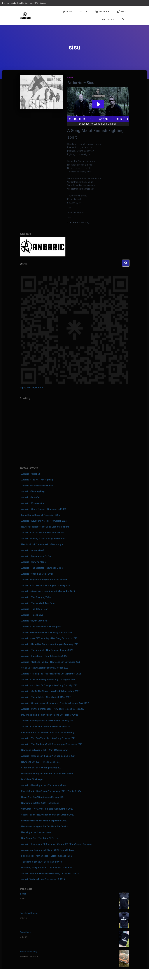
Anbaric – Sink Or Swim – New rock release (42, 532)
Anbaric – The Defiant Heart (34, 609)
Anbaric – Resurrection (32, 503)
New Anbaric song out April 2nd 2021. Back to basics (47, 773)
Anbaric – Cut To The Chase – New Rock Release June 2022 (50, 691)
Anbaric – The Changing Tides (36, 597)
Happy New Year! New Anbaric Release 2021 (43, 797)
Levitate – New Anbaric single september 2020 (44, 820)
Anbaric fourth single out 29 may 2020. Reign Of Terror (48, 850)
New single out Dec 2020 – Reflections (40, 803)
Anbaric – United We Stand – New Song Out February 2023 (49, 644)
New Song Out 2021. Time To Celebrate (40, 762)
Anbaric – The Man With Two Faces (38, 603)
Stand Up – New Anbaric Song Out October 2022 (44, 668)
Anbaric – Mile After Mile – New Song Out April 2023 (46, 632)
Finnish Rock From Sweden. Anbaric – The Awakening (47, 732)
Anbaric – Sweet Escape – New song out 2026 (43, 509)
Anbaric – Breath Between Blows (37, 485)
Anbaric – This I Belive (32, 615)
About (83, 12)
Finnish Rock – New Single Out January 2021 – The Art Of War (51, 791)
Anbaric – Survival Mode (33, 562)
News (121, 11)
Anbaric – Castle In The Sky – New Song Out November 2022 (50, 662)
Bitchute (5, 3)
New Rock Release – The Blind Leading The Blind (45, 527)
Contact (108, 19)
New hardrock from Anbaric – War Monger (42, 544)
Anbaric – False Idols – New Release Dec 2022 (44, 656)
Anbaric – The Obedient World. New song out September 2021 (51, 744)
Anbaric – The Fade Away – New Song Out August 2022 (48, 679)
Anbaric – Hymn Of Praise (34, 621)
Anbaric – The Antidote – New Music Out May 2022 (46, 697)
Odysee (43, 3)
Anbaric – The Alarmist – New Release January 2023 (47, 650)
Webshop (102, 11)
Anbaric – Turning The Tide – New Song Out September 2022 (51, 673)
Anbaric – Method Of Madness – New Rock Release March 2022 (52, 709)
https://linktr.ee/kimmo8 (31, 387)
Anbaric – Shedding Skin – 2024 (37, 574)
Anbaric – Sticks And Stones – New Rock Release (45, 726)
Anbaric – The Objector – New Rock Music (42, 568)
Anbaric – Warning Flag (33, 491)
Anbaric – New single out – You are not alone (43, 785)
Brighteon (29, 3)
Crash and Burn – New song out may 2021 (42, 767)
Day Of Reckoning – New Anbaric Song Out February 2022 (49, 715)
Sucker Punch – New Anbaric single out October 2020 (47, 815)
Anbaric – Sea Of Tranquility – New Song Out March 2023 (49, 638)
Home (67, 11)
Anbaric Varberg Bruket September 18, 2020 (43, 879)
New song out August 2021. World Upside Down (44, 750)
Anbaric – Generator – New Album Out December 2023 (48, 591)
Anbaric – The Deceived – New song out (41, 626)
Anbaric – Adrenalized (32, 550)
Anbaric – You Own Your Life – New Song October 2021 (48, 738)
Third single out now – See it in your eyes (41, 862)
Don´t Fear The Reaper (32, 779)
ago (84, 222)
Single (70, 78)
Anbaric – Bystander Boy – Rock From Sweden (44, 579)
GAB (36, 3)
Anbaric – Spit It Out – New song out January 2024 (45, 585)
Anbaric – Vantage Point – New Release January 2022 (47, 720)
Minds (13, 3)
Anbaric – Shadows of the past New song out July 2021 (48, 756)
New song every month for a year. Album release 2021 (48, 867)
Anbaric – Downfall (30, 497)
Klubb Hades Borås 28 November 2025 (40, 515)
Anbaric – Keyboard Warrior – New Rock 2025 (44, 521)
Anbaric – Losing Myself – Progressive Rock (43, 538)
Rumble (20, 3)
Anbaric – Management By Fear (36, 556)
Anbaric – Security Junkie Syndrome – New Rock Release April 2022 (55, 703)
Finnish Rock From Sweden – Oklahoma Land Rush (46, 856)
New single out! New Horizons (36, 832)
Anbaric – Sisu (81, 82)
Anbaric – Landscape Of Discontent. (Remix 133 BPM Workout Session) (56, 844)
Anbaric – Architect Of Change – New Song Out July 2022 (49, 685)
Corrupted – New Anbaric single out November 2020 (47, 809)
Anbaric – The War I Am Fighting (37, 479)
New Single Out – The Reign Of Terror (39, 838)
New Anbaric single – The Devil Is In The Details (44, 826)
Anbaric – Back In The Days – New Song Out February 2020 (50, 873)
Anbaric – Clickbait (30, 474)
